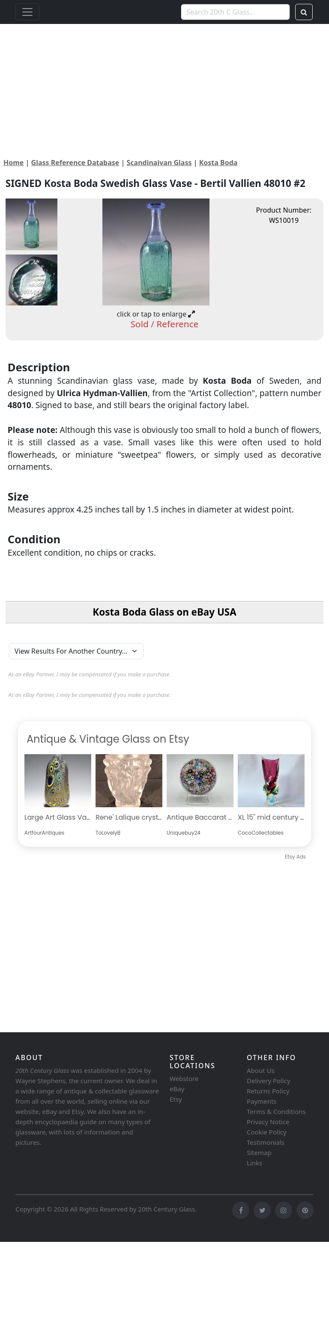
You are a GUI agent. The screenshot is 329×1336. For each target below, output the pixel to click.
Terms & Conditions (276, 1111)
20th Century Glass (166, 1209)
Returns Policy (268, 1091)
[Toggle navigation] (27, 12)
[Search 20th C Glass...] (235, 12)
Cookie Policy (267, 1132)
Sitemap (259, 1152)
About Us (261, 1070)
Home (13, 162)
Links (254, 1162)
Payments (262, 1101)
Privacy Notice (268, 1121)
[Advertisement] (164, 84)
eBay (177, 1088)
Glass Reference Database (75, 162)
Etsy (176, 1099)
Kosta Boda (218, 162)
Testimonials (265, 1142)
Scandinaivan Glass (159, 162)
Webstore (184, 1078)
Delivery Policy (268, 1080)
